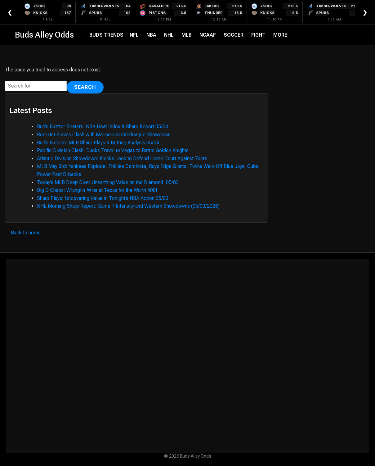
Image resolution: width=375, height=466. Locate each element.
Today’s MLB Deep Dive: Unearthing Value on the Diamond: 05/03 (108, 182)
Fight (258, 35)
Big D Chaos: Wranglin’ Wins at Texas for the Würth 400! (97, 190)
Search (85, 87)
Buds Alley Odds (44, 34)
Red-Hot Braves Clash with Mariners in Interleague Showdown (104, 135)
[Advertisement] (187, 355)
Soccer (233, 35)
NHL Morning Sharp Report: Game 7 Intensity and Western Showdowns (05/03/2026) (128, 206)
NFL (134, 35)
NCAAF (207, 35)
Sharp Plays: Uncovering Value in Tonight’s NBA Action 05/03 (102, 198)
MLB (186, 35)
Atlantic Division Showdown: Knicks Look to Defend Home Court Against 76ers (122, 158)
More (280, 35)
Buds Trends (106, 35)
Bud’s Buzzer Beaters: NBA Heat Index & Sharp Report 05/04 (102, 126)
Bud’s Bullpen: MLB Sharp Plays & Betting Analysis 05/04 (98, 143)
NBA (151, 35)
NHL (169, 35)
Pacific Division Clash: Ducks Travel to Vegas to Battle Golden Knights (113, 150)
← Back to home (23, 233)
